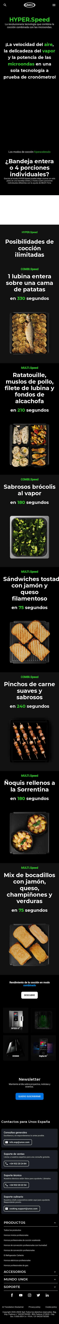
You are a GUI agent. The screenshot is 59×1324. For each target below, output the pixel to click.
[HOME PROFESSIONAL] (29, 5)
